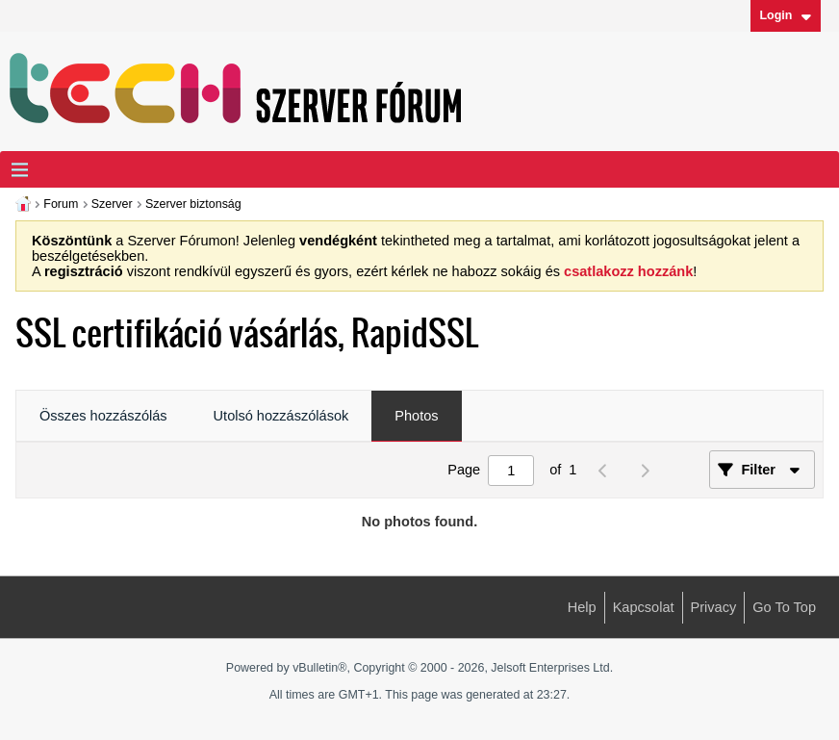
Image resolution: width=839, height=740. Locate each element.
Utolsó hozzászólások (281, 415)
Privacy (714, 607)
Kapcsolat (643, 607)
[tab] (103, 417)
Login (785, 15)
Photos (416, 415)
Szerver (112, 204)
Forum (60, 204)
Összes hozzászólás (103, 415)
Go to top (784, 607)
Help (582, 607)
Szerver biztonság (193, 204)
